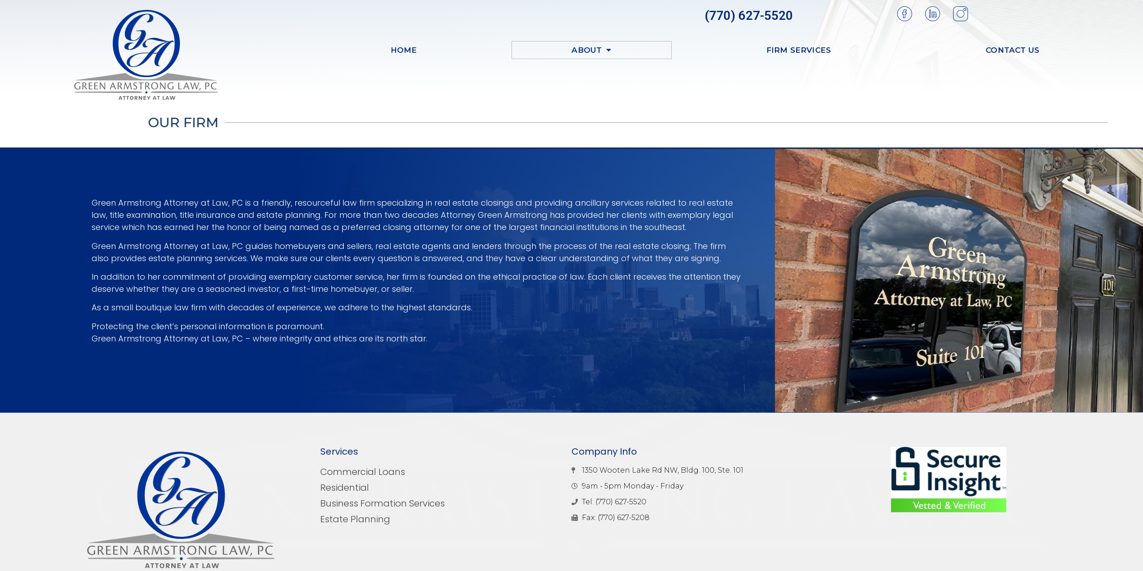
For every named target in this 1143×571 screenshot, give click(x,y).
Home (404, 50)
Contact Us (1012, 50)
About (591, 49)
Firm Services (798, 50)
